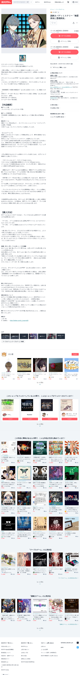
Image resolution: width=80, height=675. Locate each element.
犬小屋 (10, 354)
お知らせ (43, 646)
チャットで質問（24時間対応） (49, 652)
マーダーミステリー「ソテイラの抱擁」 (39, 375)
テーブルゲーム (60, 9)
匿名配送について (5, 652)
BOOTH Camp (5, 670)
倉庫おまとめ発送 (25, 658)
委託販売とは (4, 662)
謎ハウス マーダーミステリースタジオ (71, 415)
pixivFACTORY (53, 97)
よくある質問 (44, 649)
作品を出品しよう (59, 2)
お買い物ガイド (25, 649)
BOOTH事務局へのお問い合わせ (49, 655)
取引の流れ (55, 105)
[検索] (28, 2)
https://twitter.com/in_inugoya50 (19, 320)
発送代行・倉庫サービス (7, 655)
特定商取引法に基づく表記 (57, 113)
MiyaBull (29, 414)
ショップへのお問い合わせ (57, 117)
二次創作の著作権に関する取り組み (10, 665)
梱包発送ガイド (5, 658)
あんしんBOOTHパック (55, 87)
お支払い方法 (55, 108)
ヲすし (9, 414)
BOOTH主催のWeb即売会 (27, 662)
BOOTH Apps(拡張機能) (7, 649)
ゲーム (52, 9)
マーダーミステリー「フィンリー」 (55, 375)
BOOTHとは (47, 2)
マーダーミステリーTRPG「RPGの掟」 (23, 375)
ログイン (37, 2)
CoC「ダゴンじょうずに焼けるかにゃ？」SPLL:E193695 (71, 375)
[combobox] (21, 2)
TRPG (66, 372)
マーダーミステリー (6, 372)
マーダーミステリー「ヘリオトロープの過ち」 (8, 375)
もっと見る (40, 425)
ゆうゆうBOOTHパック (67, 87)
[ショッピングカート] (68, 2)
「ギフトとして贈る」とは (59, 67)
